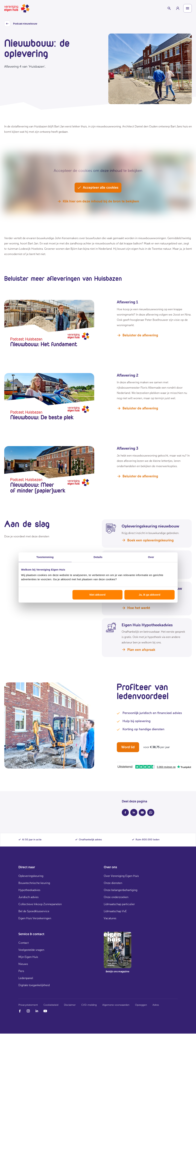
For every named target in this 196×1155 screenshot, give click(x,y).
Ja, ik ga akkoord (149, 594)
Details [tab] (98, 557)
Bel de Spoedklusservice (33, 911)
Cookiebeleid (50, 1004)
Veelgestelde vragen (31, 950)
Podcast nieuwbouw (20, 24)
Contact (23, 942)
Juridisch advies (28, 897)
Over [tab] (151, 557)
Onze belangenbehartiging (120, 890)
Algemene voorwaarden (115, 1004)
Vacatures (110, 918)
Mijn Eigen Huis (28, 957)
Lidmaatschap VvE (115, 911)
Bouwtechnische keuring (34, 883)
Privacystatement (28, 1004)
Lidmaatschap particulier (119, 904)
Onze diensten (113, 883)
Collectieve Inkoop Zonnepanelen (40, 904)
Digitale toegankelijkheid (34, 985)
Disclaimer (70, 1004)
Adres (156, 1004)
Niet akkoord (97, 594)
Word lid (128, 747)
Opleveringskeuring (30, 876)
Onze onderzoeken (116, 897)
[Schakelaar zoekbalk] (169, 8)
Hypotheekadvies (29, 890)
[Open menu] (187, 8)
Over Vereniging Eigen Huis (121, 876)
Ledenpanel (25, 978)
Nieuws (23, 964)
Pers (21, 971)
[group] (177, 8)
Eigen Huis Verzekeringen (34, 918)
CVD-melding (89, 1004)
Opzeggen (141, 1004)
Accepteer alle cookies (98, 187)
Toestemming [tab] (45, 557)
